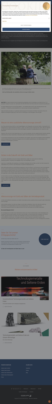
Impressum (4, 21)
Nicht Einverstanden (26, 25)
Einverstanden (26, 29)
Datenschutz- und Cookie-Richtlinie (31, 15)
